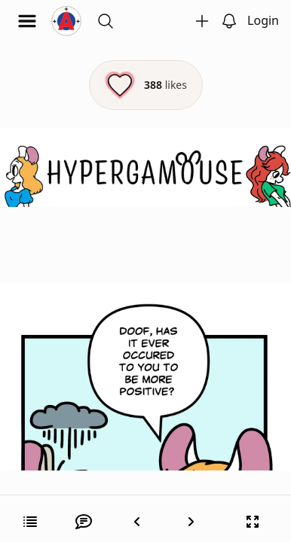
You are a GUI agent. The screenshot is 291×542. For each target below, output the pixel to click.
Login (263, 20)
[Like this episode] (146, 85)
